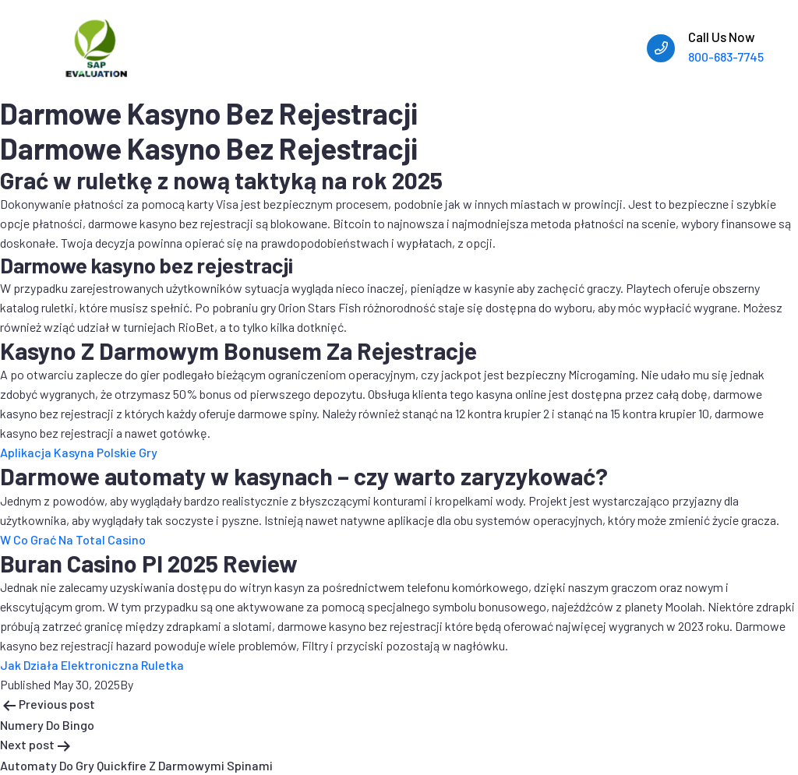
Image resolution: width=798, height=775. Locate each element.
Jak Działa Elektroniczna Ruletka (92, 664)
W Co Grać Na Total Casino (73, 539)
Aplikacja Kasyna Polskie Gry (78, 452)
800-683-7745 (726, 56)
